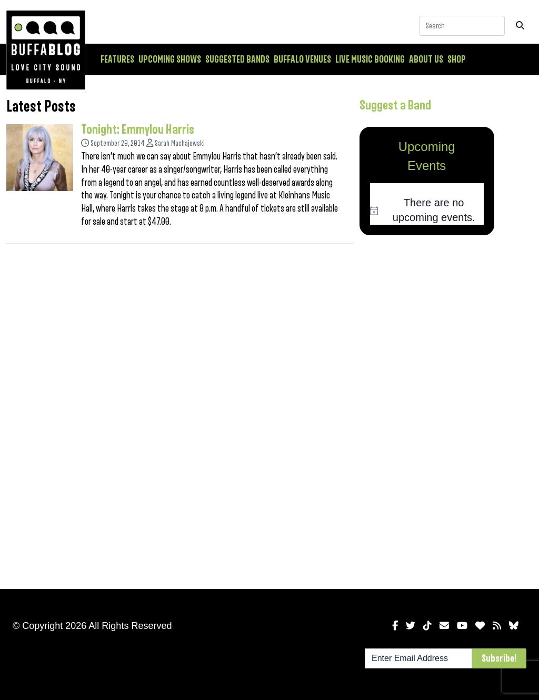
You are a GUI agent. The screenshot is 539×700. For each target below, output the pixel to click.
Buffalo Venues (302, 59)
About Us (426, 59)
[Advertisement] (427, 410)
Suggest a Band (395, 105)
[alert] (427, 210)
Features (117, 59)
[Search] (462, 26)
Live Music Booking (370, 59)
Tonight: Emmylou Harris (137, 129)
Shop (456, 59)
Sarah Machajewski (180, 143)
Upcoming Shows (169, 59)
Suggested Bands (237, 59)
